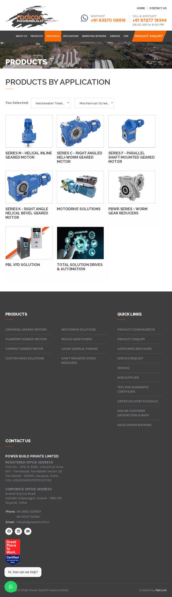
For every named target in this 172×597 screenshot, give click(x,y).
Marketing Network (94, 36)
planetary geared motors (26, 339)
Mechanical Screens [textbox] (95, 103)
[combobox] (50, 103)
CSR (126, 36)
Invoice (123, 368)
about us (21, 36)
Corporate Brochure (134, 349)
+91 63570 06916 (108, 20)
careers (115, 36)
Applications (71, 36)
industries (53, 36)
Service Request (130, 358)
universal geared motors (26, 329)
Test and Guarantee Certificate (133, 389)
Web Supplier (128, 377)
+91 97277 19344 (149, 20)
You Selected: (17, 103)
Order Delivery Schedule (137, 401)
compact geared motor (24, 349)
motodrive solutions (78, 329)
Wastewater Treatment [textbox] (53, 103)
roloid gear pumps (76, 339)
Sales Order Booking (134, 425)
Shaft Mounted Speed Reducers (78, 360)
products (37, 36)
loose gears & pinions (79, 349)
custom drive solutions (24, 358)
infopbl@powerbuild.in (32, 522)
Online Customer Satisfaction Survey (133, 413)
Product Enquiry (149, 36)
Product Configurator (136, 329)
